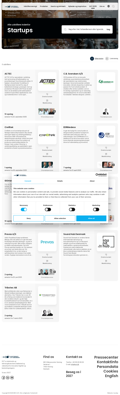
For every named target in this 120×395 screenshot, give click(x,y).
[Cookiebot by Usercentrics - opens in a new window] (97, 175)
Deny (29, 218)
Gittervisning (96, 59)
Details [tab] (60, 181)
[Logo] (13, 6)
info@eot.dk (75, 364)
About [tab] (92, 181)
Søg (108, 29)
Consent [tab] (28, 181)
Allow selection (60, 218)
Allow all (91, 218)
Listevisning (111, 59)
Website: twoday (112, 393)
